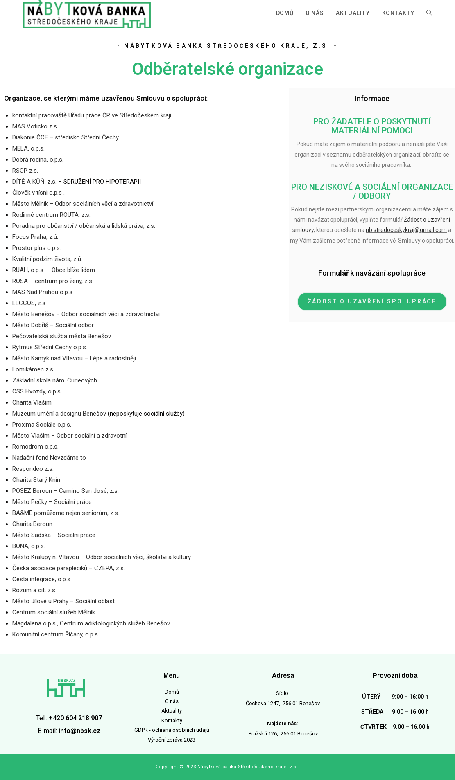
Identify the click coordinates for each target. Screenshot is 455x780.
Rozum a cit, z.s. (34, 590)
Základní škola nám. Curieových (54, 380)
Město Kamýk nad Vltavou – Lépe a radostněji (74, 358)
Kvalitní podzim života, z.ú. (47, 259)
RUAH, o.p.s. (28, 270)
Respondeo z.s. (33, 468)
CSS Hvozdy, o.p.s (36, 391)
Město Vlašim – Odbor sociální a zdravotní (69, 435)
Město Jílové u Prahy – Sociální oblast (63, 601)
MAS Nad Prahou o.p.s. (43, 292)
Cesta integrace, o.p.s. (42, 579)
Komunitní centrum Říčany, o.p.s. (55, 634)
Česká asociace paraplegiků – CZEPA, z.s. (68, 568)
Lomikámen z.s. (33, 369)
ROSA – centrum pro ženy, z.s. (52, 281)
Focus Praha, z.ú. (35, 237)
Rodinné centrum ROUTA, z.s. (51, 214)
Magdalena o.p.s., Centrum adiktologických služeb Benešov (91, 623)
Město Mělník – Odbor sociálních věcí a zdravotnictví (82, 203)
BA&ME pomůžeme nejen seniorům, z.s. (65, 513)
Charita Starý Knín (36, 479)
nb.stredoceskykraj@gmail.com (406, 230)
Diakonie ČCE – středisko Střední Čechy (65, 137)
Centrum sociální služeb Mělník (53, 612)
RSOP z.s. (25, 170)
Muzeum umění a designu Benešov (59, 413)
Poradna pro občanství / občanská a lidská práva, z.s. (83, 225)
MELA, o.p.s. (28, 148)
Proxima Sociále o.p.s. (41, 424)
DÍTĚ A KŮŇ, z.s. (34, 181)
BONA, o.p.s (28, 546)
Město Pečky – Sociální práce (52, 502)
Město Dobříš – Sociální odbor (53, 325)
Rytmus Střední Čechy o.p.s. (49, 347)
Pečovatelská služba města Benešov (61, 336)
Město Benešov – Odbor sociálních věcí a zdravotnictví (86, 314)
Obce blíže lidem (73, 270)
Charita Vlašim (32, 402)
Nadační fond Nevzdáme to (49, 457)
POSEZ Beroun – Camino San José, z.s (65, 491)
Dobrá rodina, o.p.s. (37, 159)
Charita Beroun (32, 524)
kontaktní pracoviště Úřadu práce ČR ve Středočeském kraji (91, 115)
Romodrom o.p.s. (35, 446)
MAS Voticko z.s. (35, 126)
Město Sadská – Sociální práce (53, 535)
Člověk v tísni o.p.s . (38, 192)
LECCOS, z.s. (29, 303)
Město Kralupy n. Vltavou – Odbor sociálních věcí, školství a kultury (101, 557)
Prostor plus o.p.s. (36, 248)
